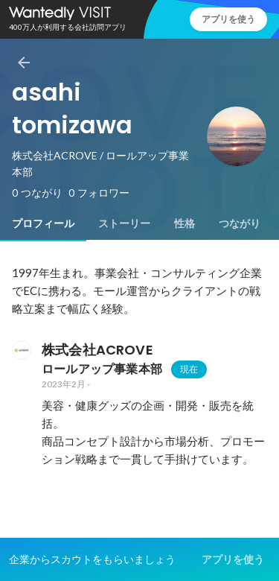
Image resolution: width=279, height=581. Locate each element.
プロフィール (43, 223)
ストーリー (124, 223)
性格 (184, 223)
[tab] (43, 223)
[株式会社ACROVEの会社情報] (21, 350)
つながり (239, 223)
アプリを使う (228, 19)
